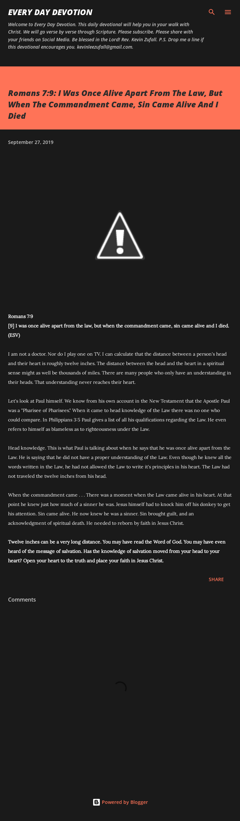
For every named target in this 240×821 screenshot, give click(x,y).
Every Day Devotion (50, 11)
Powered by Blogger (120, 802)
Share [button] (216, 579)
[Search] (212, 12)
